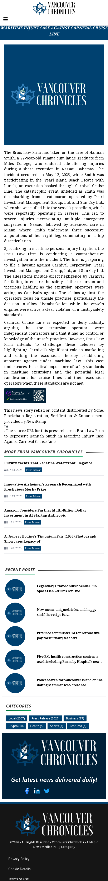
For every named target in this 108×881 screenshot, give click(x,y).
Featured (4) (78, 726)
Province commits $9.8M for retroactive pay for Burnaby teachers (68, 636)
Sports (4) (56, 726)
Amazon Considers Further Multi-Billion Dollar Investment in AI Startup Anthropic (45, 513)
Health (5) (37, 726)
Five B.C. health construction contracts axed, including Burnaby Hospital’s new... (69, 659)
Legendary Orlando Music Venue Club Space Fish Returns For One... (67, 589)
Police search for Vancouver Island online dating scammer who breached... (69, 683)
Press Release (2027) (45, 718)
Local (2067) (17, 718)
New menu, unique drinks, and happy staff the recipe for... (66, 612)
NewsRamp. (25, 426)
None (98, 411)
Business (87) (75, 718)
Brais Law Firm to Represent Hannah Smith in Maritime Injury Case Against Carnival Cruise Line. (54, 436)
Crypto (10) (16, 726)
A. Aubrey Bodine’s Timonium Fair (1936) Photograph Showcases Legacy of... (50, 539)
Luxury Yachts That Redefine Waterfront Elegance (48, 463)
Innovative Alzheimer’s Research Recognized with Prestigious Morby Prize (47, 487)
